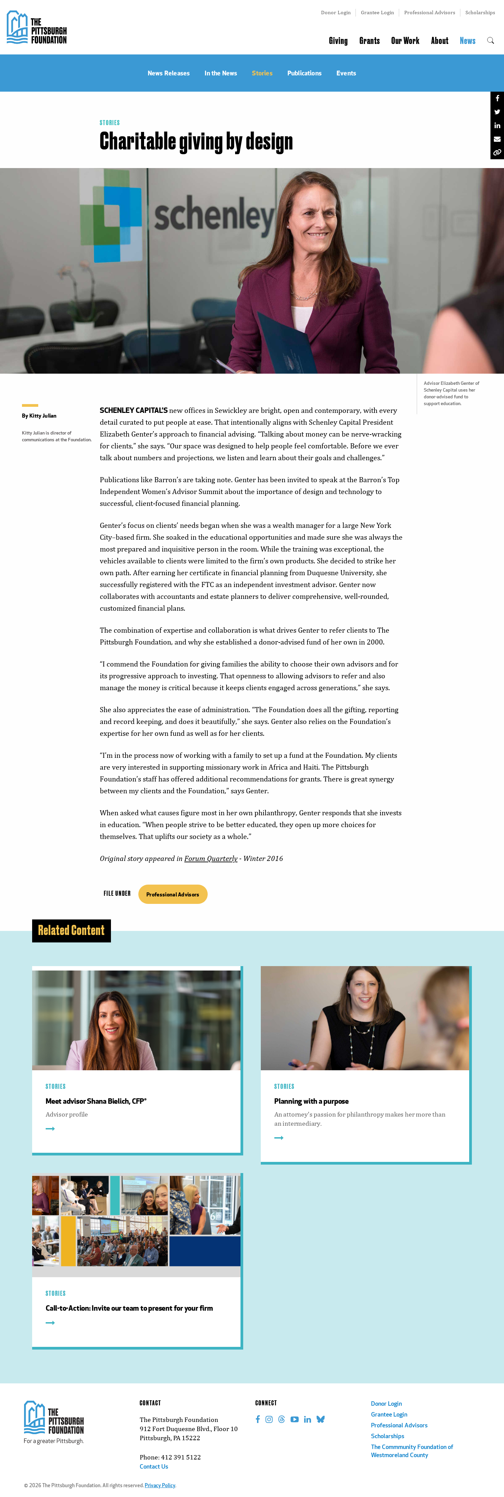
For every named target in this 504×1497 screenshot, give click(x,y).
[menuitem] (490, 41)
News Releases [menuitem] (169, 73)
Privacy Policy (160, 1486)
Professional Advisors (429, 12)
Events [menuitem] (346, 73)
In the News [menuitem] (221, 73)
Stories (110, 123)
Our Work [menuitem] (405, 41)
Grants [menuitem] (370, 41)
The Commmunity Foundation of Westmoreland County (412, 1451)
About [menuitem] (440, 41)
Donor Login (336, 12)
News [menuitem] (468, 41)
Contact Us (154, 1467)
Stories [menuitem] (262, 73)
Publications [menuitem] (305, 73)
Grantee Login (377, 12)
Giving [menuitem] (338, 41)
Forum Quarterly (210, 858)
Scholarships (480, 12)
